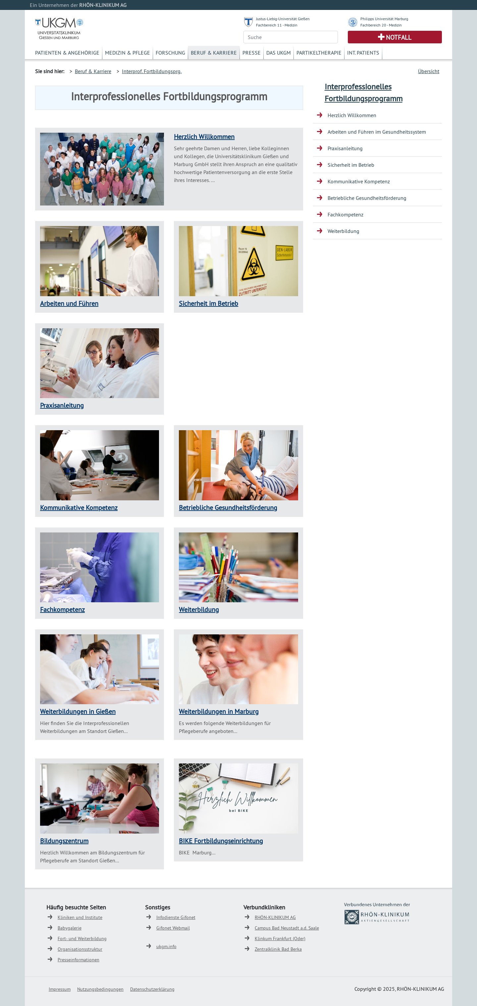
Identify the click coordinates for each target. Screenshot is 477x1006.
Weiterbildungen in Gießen (78, 711)
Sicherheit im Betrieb (208, 303)
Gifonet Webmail (173, 928)
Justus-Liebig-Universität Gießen (283, 18)
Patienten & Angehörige (67, 52)
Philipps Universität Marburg (384, 18)
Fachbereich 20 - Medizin (381, 25)
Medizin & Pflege (127, 52)
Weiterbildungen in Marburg (219, 711)
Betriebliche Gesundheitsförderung (228, 507)
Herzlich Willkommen (204, 136)
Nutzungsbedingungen (100, 989)
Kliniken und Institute (80, 917)
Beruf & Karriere (214, 52)
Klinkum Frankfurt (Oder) (280, 938)
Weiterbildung (199, 609)
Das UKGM (278, 52)
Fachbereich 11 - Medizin (276, 25)
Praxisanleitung (62, 405)
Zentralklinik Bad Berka (278, 949)
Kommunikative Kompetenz (79, 507)
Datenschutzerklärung (152, 989)
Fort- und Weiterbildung (82, 938)
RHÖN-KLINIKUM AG (275, 917)
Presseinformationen (78, 960)
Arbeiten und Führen (69, 303)
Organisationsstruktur (80, 949)
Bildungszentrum (64, 841)
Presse (251, 52)
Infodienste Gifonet (175, 917)
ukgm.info (166, 946)
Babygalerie (69, 928)
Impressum (60, 989)
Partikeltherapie (319, 52)
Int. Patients (363, 52)
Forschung (170, 52)
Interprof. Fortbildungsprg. (152, 71)
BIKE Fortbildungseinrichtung (221, 841)
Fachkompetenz (62, 609)
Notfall (398, 37)
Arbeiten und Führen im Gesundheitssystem (377, 131)
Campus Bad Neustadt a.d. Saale (287, 928)
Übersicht (428, 71)
